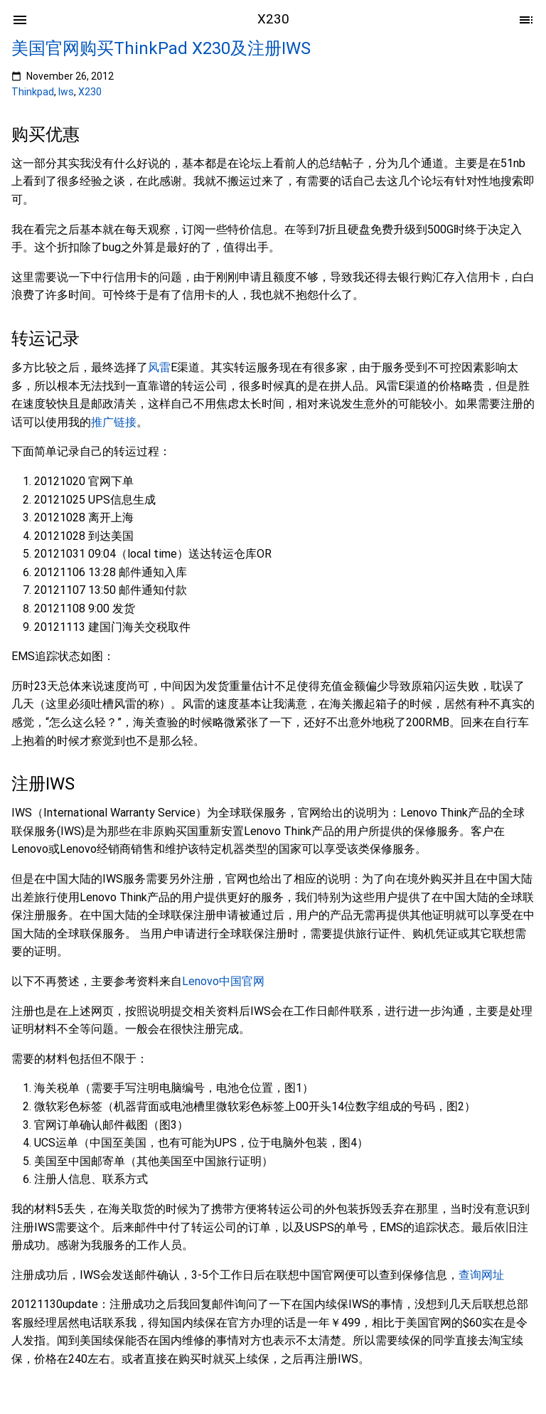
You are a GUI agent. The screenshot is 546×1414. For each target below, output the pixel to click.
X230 (90, 91)
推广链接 (113, 422)
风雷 (159, 367)
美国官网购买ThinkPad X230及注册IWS (161, 48)
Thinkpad (32, 91)
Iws (66, 91)
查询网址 (481, 1275)
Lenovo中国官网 (223, 981)
